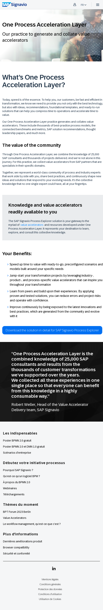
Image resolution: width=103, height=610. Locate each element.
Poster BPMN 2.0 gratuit (17, 440)
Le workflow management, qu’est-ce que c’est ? (32, 523)
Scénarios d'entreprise (17, 452)
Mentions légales (50, 579)
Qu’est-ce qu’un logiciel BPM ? (21, 476)
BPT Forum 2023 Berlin (17, 511)
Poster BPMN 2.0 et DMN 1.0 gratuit (24, 446)
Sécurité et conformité (16, 553)
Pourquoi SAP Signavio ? (18, 470)
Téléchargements (13, 494)
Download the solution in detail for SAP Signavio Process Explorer (52, 330)
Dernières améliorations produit (22, 541)
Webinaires (10, 488)
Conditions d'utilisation (50, 594)
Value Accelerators (14, 517)
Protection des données (50, 589)
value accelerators (31, 224)
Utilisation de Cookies (50, 599)
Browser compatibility (16, 547)
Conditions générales (50, 584)
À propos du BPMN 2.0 (16, 482)
